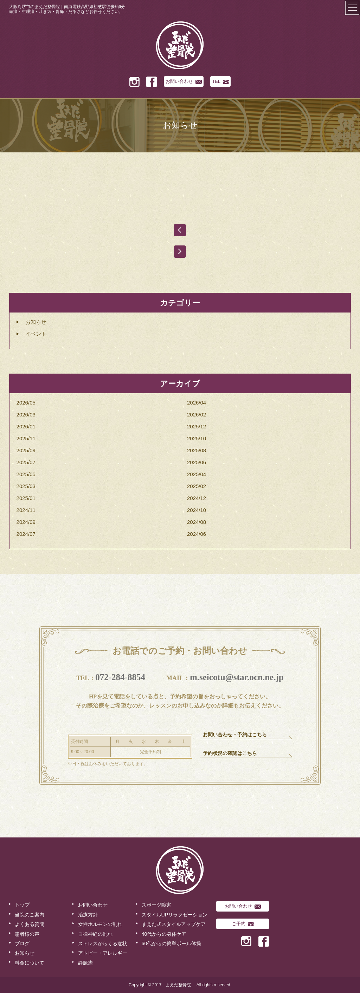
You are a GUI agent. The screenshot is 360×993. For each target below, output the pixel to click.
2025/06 (196, 462)
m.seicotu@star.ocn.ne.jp (237, 677)
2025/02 (196, 486)
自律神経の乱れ (95, 934)
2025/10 (196, 438)
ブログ (22, 943)
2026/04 (196, 403)
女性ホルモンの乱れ (100, 924)
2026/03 (26, 414)
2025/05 (26, 474)
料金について (29, 963)
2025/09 (26, 450)
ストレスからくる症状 (102, 943)
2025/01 (26, 498)
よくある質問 (29, 924)
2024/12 (196, 498)
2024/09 (26, 522)
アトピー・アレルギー (102, 953)
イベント (35, 334)
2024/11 (26, 510)
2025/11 (26, 438)
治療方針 (88, 915)
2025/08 (196, 450)
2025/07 (26, 462)
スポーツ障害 (156, 905)
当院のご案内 (29, 915)
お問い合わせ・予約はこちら (235, 734)
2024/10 (196, 510)
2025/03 (26, 486)
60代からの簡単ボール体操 (171, 943)
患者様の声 (27, 934)
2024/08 (196, 522)
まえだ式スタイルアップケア (174, 924)
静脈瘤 (85, 963)
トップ (22, 905)
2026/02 (196, 414)
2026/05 (26, 403)
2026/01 (26, 426)
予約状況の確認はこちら (230, 753)
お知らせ (35, 322)
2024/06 (196, 534)
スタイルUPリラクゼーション (174, 915)
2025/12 (196, 426)
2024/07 (26, 534)
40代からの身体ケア (164, 934)
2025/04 (196, 474)
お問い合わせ (184, 81)
